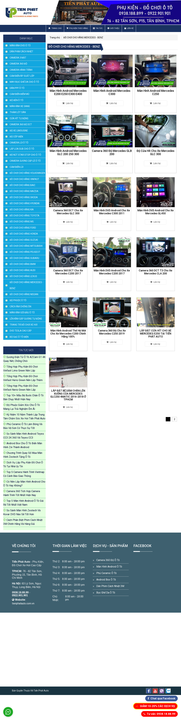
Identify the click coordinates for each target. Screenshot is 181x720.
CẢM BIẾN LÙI (16, 167)
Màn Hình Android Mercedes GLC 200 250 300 (68, 152)
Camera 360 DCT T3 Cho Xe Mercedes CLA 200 (156, 267)
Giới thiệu (113, 28)
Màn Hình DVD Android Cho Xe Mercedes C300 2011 (111, 207)
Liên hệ (128, 28)
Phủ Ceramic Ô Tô (106, 573)
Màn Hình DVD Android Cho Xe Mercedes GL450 (155, 207)
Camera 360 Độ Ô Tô (108, 560)
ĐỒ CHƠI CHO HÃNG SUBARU (24, 258)
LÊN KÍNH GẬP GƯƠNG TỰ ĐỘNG (26, 318)
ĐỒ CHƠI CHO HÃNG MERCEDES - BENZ (26, 285)
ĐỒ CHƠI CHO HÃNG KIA (22, 209)
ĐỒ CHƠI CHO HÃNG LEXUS (23, 276)
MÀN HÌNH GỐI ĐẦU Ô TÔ (22, 312)
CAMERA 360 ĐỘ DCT (21, 124)
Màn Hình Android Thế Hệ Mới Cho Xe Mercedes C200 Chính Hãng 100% (68, 328)
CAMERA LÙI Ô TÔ (19, 142)
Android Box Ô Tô (106, 579)
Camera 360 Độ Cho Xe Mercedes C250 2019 (112, 327)
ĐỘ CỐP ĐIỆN (16, 136)
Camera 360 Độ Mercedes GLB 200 (112, 152)
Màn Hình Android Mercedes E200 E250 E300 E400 (68, 92)
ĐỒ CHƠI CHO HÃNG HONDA (24, 233)
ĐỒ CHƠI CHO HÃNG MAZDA (24, 191)
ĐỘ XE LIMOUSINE (19, 130)
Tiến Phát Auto (21, 561)
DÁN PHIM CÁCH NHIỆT (21, 51)
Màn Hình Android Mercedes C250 (155, 92)
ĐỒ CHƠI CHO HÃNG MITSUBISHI (26, 246)
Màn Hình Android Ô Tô (109, 566)
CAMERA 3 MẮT (18, 57)
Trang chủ (55, 28)
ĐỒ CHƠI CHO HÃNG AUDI (22, 270)
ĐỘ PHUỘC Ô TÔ (18, 300)
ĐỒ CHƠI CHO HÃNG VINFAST (24, 179)
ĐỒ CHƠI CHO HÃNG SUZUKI (24, 240)
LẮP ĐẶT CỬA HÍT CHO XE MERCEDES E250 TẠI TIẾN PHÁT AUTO (155, 328)
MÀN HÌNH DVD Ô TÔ (20, 45)
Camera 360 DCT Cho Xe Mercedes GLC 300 (68, 207)
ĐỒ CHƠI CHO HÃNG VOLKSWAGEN (27, 173)
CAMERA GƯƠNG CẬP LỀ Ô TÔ (25, 160)
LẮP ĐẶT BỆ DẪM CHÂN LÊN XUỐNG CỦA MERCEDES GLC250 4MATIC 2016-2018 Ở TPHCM (68, 388)
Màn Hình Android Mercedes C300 (111, 92)
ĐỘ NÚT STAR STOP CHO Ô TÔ (25, 154)
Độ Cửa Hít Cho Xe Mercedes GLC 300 (155, 152)
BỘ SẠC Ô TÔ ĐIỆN (19, 337)
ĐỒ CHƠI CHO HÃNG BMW (23, 264)
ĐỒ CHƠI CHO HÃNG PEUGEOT (25, 252)
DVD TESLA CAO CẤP (21, 330)
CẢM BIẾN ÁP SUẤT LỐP (22, 76)
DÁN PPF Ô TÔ (17, 88)
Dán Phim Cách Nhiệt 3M (110, 586)
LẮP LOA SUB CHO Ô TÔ (22, 148)
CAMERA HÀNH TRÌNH (21, 70)
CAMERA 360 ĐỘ (18, 63)
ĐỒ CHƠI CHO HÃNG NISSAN (24, 294)
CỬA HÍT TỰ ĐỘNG (19, 118)
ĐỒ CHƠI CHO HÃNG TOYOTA (24, 215)
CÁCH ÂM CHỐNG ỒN (20, 306)
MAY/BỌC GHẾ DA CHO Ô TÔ (24, 82)
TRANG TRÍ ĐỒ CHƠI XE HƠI (23, 324)
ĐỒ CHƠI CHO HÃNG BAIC (22, 185)
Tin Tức (97, 28)
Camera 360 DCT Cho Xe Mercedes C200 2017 (68, 267)
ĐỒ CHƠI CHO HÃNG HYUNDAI (25, 203)
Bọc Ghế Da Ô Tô (105, 592)
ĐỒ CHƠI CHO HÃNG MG (22, 221)
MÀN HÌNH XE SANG (20, 106)
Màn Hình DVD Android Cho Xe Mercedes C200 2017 (111, 267)
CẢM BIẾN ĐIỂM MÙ (19, 94)
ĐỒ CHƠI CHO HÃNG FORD (23, 227)
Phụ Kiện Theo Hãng (77, 28)
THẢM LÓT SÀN (18, 112)
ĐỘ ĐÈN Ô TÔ (16, 100)
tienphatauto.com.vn (23, 603)
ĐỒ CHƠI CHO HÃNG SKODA (24, 197)
